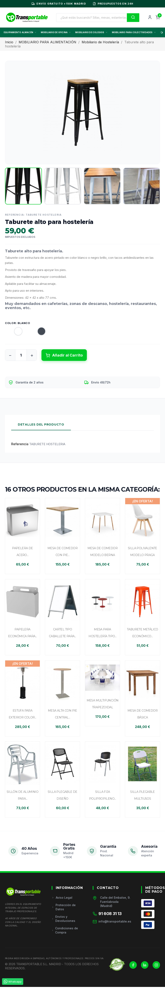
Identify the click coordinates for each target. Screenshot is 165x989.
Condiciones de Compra (65, 930)
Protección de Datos (64, 907)
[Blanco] (14, 332)
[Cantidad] (21, 355)
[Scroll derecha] (161, 32)
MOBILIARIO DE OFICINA (56, 32)
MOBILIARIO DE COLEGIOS (91, 32)
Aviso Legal (62, 897)
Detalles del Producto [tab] (41, 424)
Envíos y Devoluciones (63, 919)
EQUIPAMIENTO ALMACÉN (20, 32)
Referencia (19, 444)
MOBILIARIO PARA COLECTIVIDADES (134, 32)
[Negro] (37, 332)
